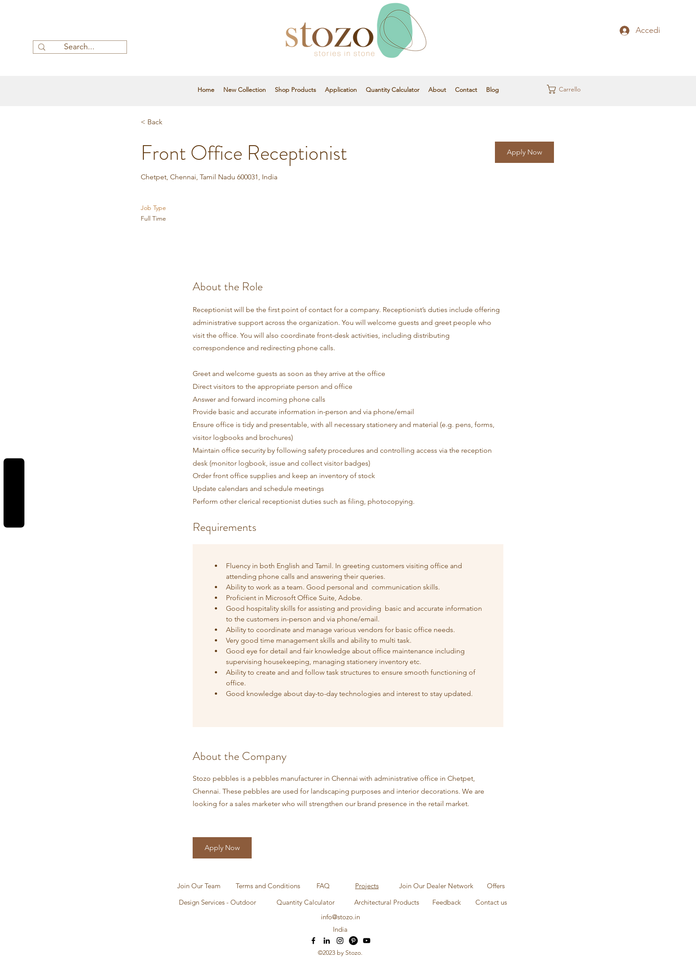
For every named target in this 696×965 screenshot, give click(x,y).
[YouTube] (366, 940)
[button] (564, 89)
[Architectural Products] (386, 902)
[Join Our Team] (198, 886)
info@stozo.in (340, 917)
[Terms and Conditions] (268, 886)
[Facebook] (313, 940)
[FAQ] (323, 886)
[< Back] (172, 122)
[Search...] (79, 47)
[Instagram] (340, 940)
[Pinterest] (353, 940)
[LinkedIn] (326, 940)
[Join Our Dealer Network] (436, 886)
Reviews (14, 493)
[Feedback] (446, 902)
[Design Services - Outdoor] (217, 902)
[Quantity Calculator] (305, 902)
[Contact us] (491, 902)
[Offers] (495, 886)
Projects (367, 886)
